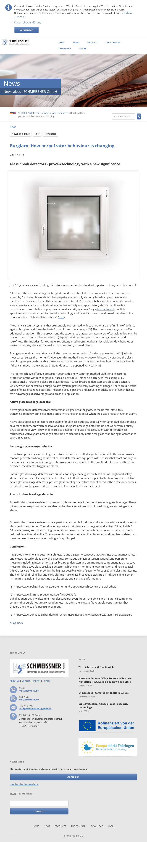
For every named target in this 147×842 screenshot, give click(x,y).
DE (11, 113)
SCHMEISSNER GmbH (29, 113)
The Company (113, 42)
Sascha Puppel (105, 309)
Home (62, 42)
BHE (61, 317)
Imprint (36, 680)
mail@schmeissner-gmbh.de (35, 708)
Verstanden (26, 29)
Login (82, 48)
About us (14, 680)
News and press (59, 113)
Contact (26, 680)
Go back (18, 623)
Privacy (46, 680)
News (76, 42)
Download (65, 48)
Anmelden (73, 776)
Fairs (37, 133)
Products (92, 42)
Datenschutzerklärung (27, 22)
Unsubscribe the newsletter (24, 784)
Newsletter (50, 133)
